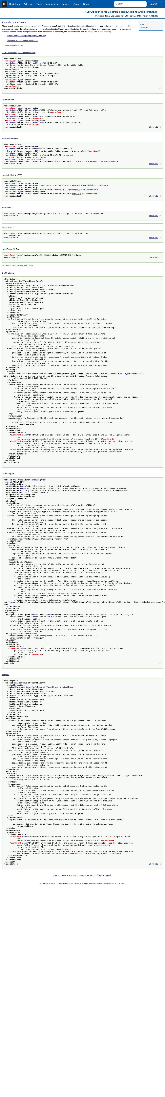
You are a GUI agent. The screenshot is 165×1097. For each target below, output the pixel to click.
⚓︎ (160, 88)
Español (72, 875)
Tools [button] (39, 4)
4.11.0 (58, 883)
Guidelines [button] (14, 4)
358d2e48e (92, 883)
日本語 (96, 875)
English (56, 875)
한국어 (103, 875)
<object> (5, 675)
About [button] (76, 4)
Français (88, 875)
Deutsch (64, 875)
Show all (153, 127)
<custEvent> (19, 22)
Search (153, 4)
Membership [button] (52, 4)
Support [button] (65, 4)
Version (53, 883)
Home (142, 25)
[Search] (130, 4)
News (86, 4)
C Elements (144, 28)
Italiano (80, 875)
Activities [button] (28, 4)
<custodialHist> (8, 100)
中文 (110, 875)
